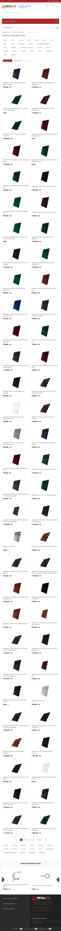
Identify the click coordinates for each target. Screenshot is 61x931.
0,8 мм (5, 43)
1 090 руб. (45, 114)
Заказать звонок (23, 7)
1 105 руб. (16, 268)
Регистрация (55, 1)
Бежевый (13, 54)
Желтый (32, 51)
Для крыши (21, 43)
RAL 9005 (6, 845)
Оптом (40, 849)
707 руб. (16, 88)
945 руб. (45, 319)
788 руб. (16, 345)
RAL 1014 (23, 849)
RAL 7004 (32, 849)
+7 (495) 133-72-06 (25, 6)
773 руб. (16, 577)
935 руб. (45, 628)
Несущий (23, 852)
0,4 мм (13, 40)
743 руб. (16, 628)
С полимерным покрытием (26, 47)
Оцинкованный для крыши (10, 852)
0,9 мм (12, 43)
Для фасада (32, 852)
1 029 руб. (16, 654)
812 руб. (16, 319)
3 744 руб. (45, 577)
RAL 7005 (32, 845)
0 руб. (16, 114)
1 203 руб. (16, 757)
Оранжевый (42, 852)
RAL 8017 (40, 47)
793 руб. (45, 551)
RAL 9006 (23, 845)
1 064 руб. (16, 525)
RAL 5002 (41, 845)
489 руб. (45, 705)
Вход (49, 1)
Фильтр (8, 60)
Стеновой (31, 43)
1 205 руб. (45, 191)
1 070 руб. (45, 474)
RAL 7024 (49, 47)
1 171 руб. (16, 834)
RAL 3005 (6, 51)
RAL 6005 (23, 51)
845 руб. (45, 294)
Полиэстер (13, 47)
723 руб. (45, 217)
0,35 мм (5, 40)
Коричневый (48, 51)
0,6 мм (44, 40)
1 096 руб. (45, 88)
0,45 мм (21, 40)
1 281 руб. (45, 757)
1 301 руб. (16, 679)
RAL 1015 (14, 849)
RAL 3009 (49, 845)
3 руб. (35, 889)
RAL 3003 (6, 849)
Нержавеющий (49, 849)
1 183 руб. (45, 525)
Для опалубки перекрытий (43, 43)
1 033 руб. (16, 602)
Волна (5, 47)
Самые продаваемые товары (30, 863)
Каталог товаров (30, 21)
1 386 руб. (16, 808)
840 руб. (16, 217)
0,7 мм (52, 40)
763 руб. (16, 191)
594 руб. (16, 397)
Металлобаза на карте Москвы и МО (42, 910)
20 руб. (7, 889)
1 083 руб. (45, 422)
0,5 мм (29, 40)
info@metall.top (42, 918)
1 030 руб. (16, 165)
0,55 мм (37, 40)
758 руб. (16, 422)
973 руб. (45, 499)
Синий (39, 51)
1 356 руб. (16, 731)
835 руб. (16, 448)
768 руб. (45, 371)
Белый (5, 54)
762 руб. (45, 679)
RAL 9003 (14, 51)
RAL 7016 (14, 845)
